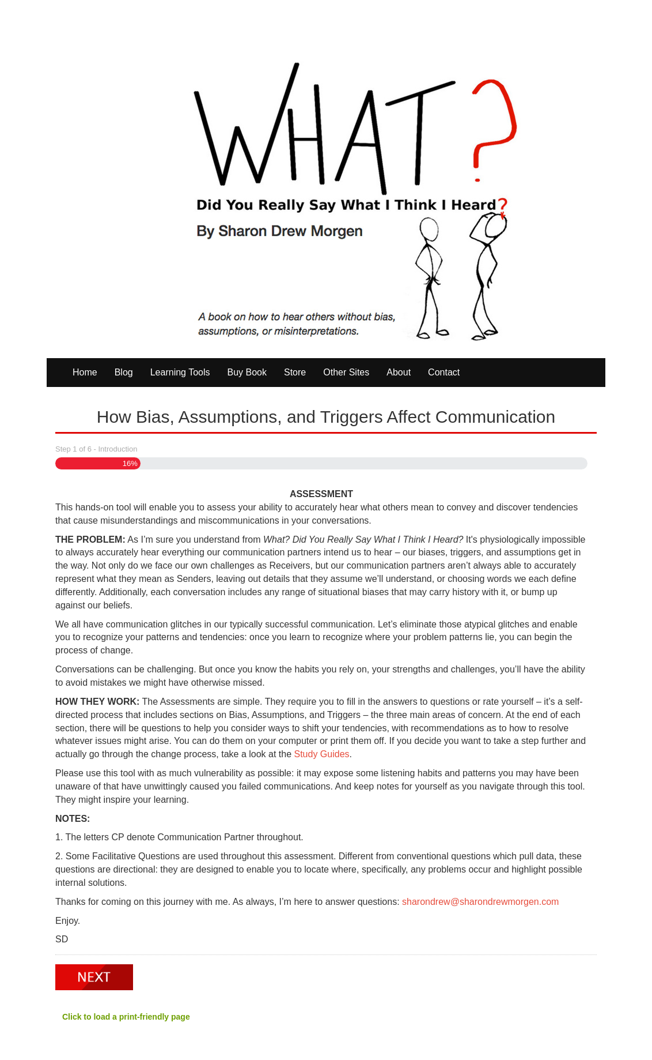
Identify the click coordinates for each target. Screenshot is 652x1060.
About (398, 372)
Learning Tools (180, 372)
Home (85, 372)
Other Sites (346, 372)
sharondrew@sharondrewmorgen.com (480, 902)
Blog (124, 372)
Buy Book (247, 372)
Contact (444, 372)
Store (295, 372)
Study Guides (322, 754)
